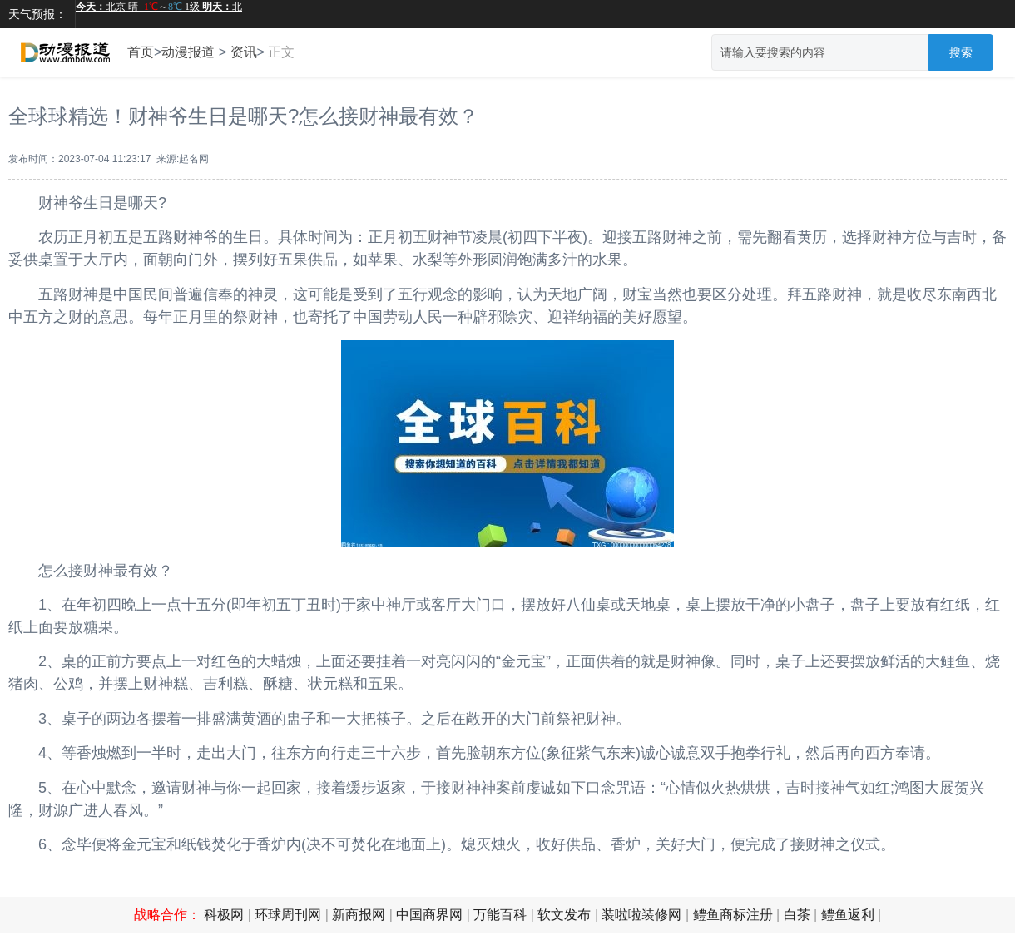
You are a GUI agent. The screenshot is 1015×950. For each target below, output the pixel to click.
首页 (140, 52)
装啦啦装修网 (641, 915)
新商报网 (358, 915)
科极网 (224, 915)
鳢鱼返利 (847, 915)
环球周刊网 (288, 915)
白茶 (797, 915)
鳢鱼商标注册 (733, 915)
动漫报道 (188, 52)
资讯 (243, 52)
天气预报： (37, 14)
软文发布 (564, 915)
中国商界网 (429, 915)
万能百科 (500, 915)
